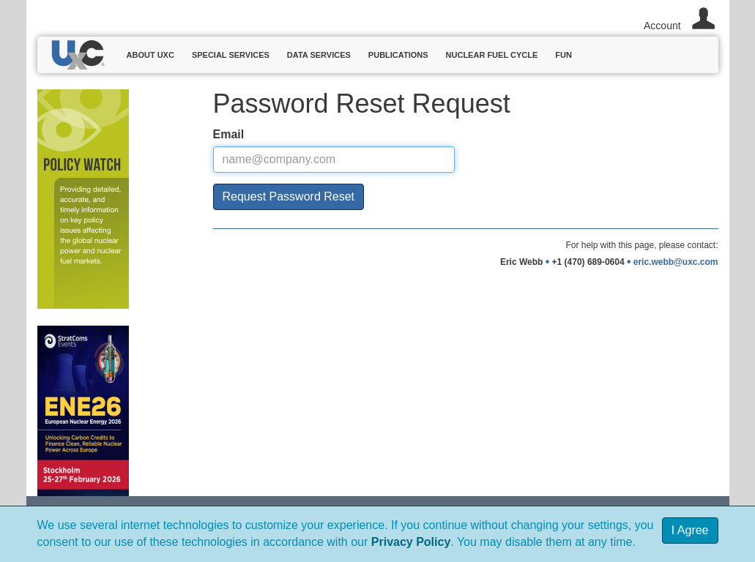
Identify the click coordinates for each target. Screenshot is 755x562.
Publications (398, 54)
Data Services (319, 54)
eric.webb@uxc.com (675, 262)
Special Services (230, 54)
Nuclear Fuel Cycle (492, 54)
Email (229, 134)
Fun (563, 54)
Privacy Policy (411, 542)
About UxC (150, 54)
